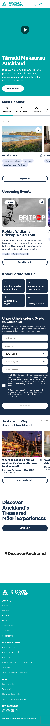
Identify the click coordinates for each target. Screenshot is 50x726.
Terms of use (8, 689)
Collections (7, 625)
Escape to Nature (12, 161)
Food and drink (25, 480)
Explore (5, 615)
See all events (25, 262)
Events (5, 620)
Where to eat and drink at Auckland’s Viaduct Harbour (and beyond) (19, 462)
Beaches (28, 161)
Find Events (13, 88)
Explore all (25, 178)
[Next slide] (47, 110)
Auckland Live (8, 647)
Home (5, 605)
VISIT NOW (25, 528)
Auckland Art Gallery (12, 652)
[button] (6, 111)
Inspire (5, 610)
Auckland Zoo (8, 657)
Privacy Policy (23, 394)
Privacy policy (8, 684)
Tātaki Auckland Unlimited (14, 672)
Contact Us (7, 635)
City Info (6, 630)
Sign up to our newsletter (14, 699)
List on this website (11, 694)
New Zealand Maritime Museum (17, 662)
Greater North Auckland (15, 164)
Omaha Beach (10, 155)
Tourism (6, 667)
